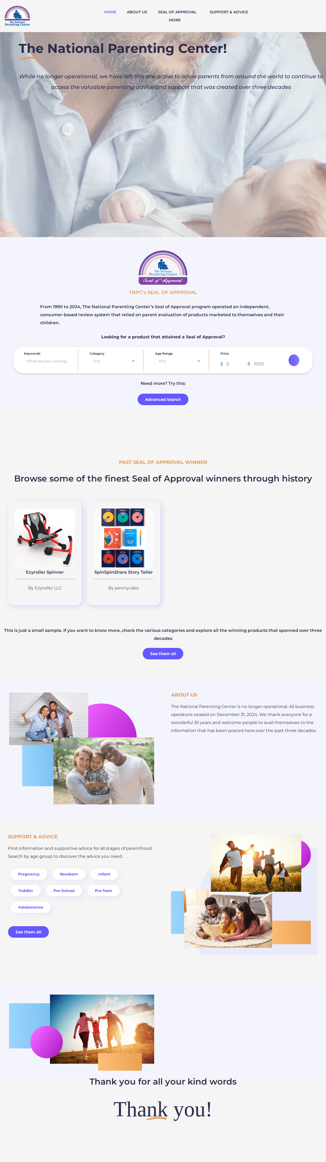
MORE (175, 20)
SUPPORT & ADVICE (229, 12)
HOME (110, 12)
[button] (178, 12)
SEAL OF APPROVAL (177, 12)
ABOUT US (137, 12)
